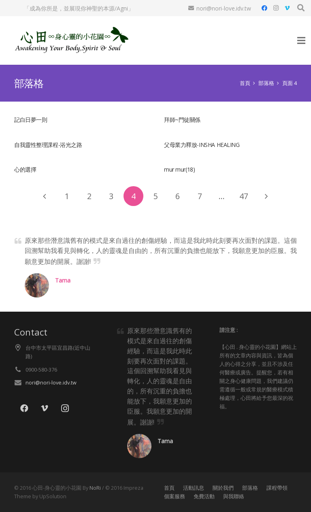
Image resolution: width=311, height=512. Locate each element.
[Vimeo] (287, 8)
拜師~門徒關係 (182, 119)
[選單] (301, 40)
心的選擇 (25, 169)
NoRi (95, 487)
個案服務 (174, 496)
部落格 (250, 487)
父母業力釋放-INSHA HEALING (202, 145)
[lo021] (70, 40)
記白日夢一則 (30, 119)
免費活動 (204, 496)
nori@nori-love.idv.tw (51, 382)
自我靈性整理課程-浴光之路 (48, 145)
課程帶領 (277, 487)
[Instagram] (275, 8)
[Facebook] (264, 8)
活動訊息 (193, 487)
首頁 (169, 487)
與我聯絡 (233, 496)
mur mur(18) (179, 169)
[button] (301, 8)
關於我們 (223, 487)
